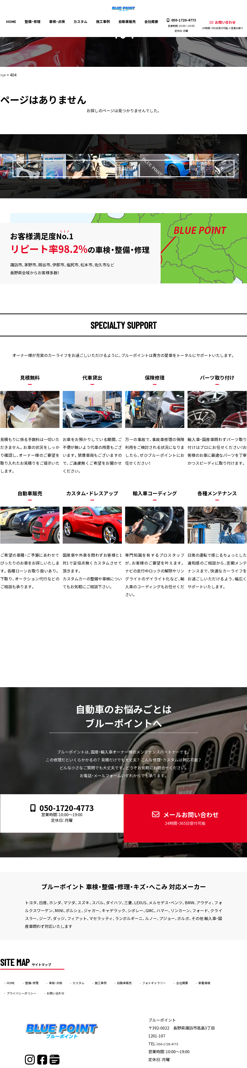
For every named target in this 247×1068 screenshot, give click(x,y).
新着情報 (15, 975)
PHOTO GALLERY (129, 166)
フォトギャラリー (190, 965)
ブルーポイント (114, 1064)
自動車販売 (126, 21)
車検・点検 (59, 21)
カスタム (81, 21)
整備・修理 (35, 21)
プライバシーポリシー (54, 975)
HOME (14, 21)
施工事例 (103, 21)
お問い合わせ (219, 24)
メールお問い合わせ (181, 809)
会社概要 (149, 21)
